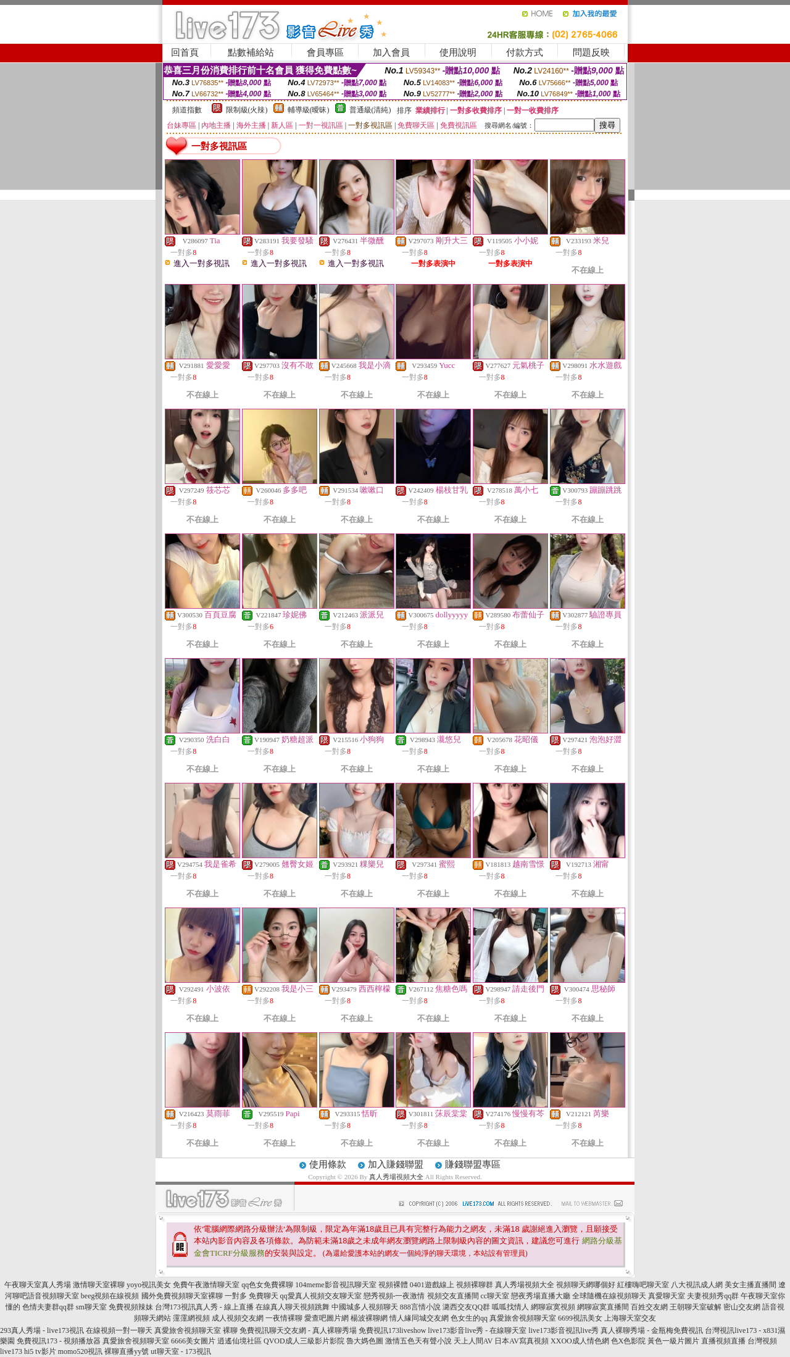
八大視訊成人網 (697, 1284)
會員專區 (325, 52)
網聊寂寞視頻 (553, 1307)
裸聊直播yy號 (126, 1351)
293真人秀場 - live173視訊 (42, 1330)
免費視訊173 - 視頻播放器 (59, 1341)
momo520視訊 (80, 1351)
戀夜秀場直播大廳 (540, 1296)
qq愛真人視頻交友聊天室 (321, 1296)
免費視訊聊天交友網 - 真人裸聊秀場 (298, 1330)
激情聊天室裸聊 (99, 1284)
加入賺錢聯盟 (395, 1164)
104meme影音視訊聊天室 (335, 1284)
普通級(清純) (370, 110)
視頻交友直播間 (453, 1296)
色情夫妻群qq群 (48, 1307)
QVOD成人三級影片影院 (304, 1341)
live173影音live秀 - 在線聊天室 (477, 1330)
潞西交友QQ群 (466, 1307)
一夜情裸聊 (283, 1318)
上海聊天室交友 (630, 1318)
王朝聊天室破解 (695, 1307)
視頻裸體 (393, 1284)
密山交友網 (741, 1307)
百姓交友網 (649, 1307)
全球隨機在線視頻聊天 (609, 1296)
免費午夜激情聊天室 (206, 1284)
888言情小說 (420, 1307)
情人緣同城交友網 (419, 1318)
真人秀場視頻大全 (396, 1176)
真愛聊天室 (666, 1296)
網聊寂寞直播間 (603, 1307)
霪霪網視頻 (191, 1318)
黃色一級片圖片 (673, 1341)
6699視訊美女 (580, 1318)
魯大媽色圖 (364, 1341)
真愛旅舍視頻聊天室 (522, 1318)
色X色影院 (628, 1341)
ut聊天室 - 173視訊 (180, 1351)
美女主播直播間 (750, 1284)
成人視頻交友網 (238, 1318)
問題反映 (591, 52)
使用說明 (457, 52)
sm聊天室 (91, 1307)
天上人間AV (473, 1341)
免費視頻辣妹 (131, 1307)
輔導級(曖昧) (309, 110)
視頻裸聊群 (474, 1284)
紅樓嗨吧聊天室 (643, 1284)
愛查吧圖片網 (326, 1318)
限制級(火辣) (247, 110)
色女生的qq (469, 1318)
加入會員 (391, 52)
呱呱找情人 (510, 1307)
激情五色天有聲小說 (418, 1341)
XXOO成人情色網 (580, 1341)
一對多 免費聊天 (251, 1296)
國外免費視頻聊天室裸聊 (182, 1296)
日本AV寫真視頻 (521, 1341)
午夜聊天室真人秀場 (37, 1284)
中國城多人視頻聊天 (364, 1307)
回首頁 (185, 52)
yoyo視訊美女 (149, 1284)
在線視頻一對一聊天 (119, 1330)
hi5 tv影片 (40, 1351)
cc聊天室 (495, 1296)
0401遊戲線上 (432, 1284)
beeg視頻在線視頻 (110, 1296)
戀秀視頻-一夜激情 (394, 1296)
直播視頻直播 (723, 1341)
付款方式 (524, 52)
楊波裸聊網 (369, 1318)
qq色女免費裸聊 (267, 1284)
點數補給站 (251, 52)
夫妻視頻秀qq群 (713, 1296)
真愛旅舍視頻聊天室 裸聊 (196, 1330)
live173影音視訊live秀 (563, 1330)
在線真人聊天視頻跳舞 (293, 1307)
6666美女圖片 (193, 1341)
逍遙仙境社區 (239, 1341)
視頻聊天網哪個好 (585, 1284)
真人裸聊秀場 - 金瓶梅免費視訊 (652, 1330)
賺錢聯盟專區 (473, 1164)
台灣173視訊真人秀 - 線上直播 (204, 1307)
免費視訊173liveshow (392, 1330)
